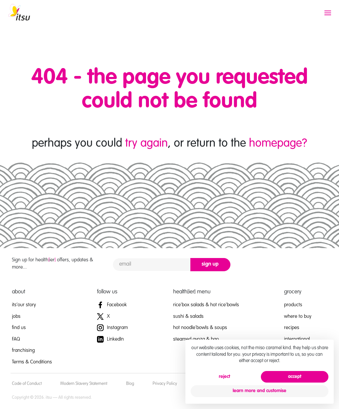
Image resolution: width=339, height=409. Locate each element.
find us (19, 327)
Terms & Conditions (32, 361)
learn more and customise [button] (259, 391)
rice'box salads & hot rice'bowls (206, 304)
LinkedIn (110, 339)
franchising (23, 350)
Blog (130, 384)
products (293, 304)
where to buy (297, 316)
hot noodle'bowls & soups (200, 327)
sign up (210, 264)
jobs (16, 316)
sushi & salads (188, 316)
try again (146, 143)
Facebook (112, 304)
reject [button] (224, 376)
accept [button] (294, 376)
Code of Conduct (27, 384)
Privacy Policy (165, 384)
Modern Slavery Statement (83, 384)
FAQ (16, 339)
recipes (291, 327)
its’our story (24, 304)
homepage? (278, 143)
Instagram (112, 327)
